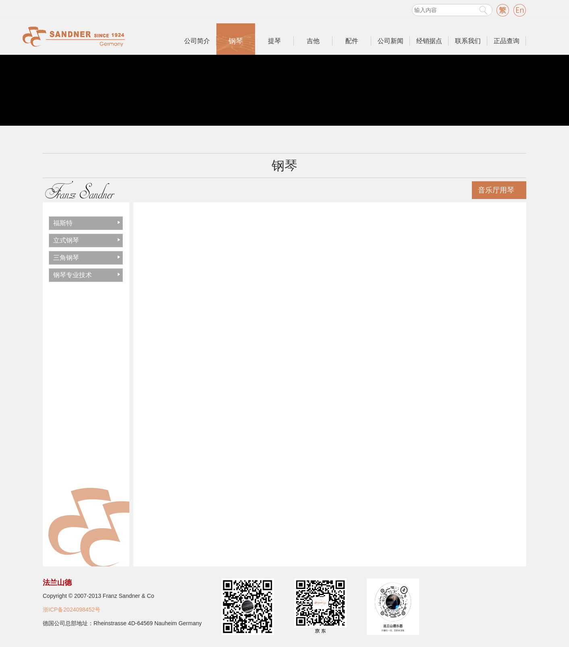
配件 (351, 40)
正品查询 (506, 40)
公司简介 (197, 40)
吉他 (313, 40)
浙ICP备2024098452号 (71, 609)
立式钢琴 (66, 240)
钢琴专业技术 (72, 275)
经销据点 (429, 40)
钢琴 (235, 41)
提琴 (274, 40)
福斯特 (63, 223)
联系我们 (468, 40)
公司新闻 (390, 40)
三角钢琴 (66, 257)
